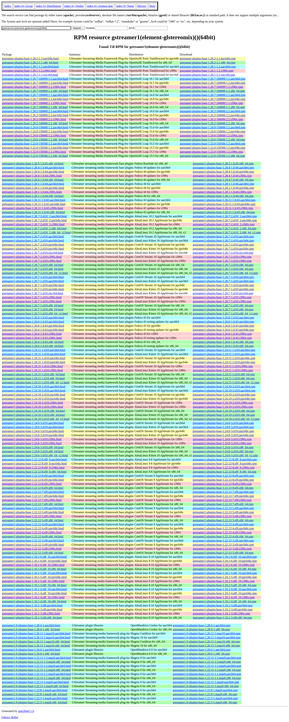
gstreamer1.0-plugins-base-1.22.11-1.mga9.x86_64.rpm (205, 686)
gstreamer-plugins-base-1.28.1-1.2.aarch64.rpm (208, 66)
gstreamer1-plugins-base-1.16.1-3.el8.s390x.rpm (221, 613)
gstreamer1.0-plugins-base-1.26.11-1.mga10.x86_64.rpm (206, 641)
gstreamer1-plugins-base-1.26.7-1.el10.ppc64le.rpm (223, 285)
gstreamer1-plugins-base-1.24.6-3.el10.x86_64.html (32, 447)
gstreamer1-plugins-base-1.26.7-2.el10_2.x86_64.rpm (224, 228)
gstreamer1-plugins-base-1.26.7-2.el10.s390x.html (32, 256)
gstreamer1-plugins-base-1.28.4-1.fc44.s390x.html (32, 175)
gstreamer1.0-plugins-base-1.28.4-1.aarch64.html (31, 625)
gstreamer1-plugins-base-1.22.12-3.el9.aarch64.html (33, 540)
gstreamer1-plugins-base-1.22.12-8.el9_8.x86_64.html (34, 471)
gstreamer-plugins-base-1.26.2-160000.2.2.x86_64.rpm (212, 123)
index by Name (125, 6)
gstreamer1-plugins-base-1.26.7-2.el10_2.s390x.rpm (223, 224)
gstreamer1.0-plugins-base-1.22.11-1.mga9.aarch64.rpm (206, 682)
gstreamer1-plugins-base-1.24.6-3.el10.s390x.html (32, 439)
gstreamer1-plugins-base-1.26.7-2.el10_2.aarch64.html (34, 216)
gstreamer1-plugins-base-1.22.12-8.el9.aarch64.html (33, 475)
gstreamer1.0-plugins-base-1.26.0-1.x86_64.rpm (201, 653)
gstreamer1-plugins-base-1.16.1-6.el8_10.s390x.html (33, 564)
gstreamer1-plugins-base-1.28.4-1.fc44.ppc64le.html (33, 171)
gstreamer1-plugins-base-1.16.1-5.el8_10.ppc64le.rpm (225, 577)
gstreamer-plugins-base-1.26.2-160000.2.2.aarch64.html (35, 111)
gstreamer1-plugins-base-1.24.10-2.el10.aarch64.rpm (224, 386)
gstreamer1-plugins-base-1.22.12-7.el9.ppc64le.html (33, 496)
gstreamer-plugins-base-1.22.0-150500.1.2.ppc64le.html (35, 147)
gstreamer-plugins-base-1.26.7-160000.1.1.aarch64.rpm (212, 95)
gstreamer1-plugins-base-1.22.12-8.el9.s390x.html (32, 483)
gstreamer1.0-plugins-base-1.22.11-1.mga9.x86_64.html (35, 686)
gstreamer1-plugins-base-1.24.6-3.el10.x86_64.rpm (223, 447)
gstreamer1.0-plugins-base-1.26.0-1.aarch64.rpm (201, 649)
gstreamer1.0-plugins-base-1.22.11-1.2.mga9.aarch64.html (36, 665)
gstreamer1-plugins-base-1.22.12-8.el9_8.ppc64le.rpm (225, 463)
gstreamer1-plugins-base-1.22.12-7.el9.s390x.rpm (222, 500)
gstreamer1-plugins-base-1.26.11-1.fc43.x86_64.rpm (224, 212)
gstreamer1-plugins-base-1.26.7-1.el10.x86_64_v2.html (35, 313)
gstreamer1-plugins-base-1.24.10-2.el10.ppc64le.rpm (224, 394)
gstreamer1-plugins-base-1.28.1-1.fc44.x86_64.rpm (223, 196)
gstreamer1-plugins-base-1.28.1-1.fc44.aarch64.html (33, 183)
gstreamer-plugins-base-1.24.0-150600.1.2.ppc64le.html (35, 131)
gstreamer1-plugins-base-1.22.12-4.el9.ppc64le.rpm (223, 528)
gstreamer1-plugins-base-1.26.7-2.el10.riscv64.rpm (223, 252)
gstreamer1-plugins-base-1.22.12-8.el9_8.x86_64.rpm (224, 471)
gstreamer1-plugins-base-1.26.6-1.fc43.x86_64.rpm (223, 341)
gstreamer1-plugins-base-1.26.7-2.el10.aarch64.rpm (223, 236)
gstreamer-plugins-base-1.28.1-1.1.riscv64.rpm (207, 74)
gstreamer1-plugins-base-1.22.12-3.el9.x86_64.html (32, 552)
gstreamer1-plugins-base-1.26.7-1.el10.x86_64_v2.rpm (225, 313)
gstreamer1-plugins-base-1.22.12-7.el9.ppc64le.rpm (223, 496)
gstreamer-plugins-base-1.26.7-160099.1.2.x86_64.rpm (212, 91)
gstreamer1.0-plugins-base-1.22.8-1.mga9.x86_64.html (34, 694)
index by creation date (100, 6)
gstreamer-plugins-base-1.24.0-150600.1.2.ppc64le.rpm (212, 131)
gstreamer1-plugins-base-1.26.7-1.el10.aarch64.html (33, 277)
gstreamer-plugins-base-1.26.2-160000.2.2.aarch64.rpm (212, 111)
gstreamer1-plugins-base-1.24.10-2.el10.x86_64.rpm (224, 410)
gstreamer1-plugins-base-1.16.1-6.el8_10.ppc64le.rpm (225, 560)
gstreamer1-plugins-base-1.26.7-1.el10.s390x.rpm (222, 297)
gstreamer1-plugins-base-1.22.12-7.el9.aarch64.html (33, 491)
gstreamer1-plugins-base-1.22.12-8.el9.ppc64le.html (33, 479)
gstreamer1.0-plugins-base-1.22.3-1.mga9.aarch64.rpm (205, 698)
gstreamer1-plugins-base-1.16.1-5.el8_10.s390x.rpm (223, 581)
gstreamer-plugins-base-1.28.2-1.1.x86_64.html (30, 62)
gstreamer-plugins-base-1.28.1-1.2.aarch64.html (30, 66)
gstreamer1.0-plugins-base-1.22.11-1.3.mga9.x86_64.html (36, 661)
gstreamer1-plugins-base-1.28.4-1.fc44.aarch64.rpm (223, 167)
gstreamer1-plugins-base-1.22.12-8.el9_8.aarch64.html (34, 459)
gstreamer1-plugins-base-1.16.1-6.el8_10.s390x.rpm (223, 564)
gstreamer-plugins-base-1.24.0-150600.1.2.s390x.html (34, 135)
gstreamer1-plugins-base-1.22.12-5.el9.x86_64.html (32, 520)
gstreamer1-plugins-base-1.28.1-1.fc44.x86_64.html (33, 196)
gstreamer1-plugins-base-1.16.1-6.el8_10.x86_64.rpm (224, 569)
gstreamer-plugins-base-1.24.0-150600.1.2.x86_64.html (35, 139)
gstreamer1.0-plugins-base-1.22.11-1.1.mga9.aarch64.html (36, 674)
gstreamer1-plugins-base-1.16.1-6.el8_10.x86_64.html (34, 569)
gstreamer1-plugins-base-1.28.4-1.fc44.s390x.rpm (222, 175)
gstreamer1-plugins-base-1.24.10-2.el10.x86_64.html (33, 410)
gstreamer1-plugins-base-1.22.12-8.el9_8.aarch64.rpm (225, 459)
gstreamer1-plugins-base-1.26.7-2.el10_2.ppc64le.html (34, 220)
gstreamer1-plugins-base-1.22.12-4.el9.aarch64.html (33, 524)
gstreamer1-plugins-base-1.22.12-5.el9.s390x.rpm (222, 516)
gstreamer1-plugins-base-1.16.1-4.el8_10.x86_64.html (34, 601)
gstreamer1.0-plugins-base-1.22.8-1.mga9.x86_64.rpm (205, 694)
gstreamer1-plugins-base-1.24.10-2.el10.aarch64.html (33, 386)
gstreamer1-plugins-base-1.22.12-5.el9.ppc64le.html (33, 512)
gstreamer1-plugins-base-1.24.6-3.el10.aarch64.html (33, 423)
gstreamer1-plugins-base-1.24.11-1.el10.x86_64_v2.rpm (226, 382)
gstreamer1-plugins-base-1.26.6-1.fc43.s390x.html (32, 333)
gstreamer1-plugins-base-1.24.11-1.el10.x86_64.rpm (224, 374)
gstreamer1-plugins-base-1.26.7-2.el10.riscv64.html (32, 252)
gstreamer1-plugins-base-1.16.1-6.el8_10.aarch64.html (34, 556)
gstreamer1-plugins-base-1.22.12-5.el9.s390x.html (32, 516)
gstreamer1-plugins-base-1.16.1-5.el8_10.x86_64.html (34, 585)
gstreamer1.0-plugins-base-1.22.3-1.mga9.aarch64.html (34, 698)
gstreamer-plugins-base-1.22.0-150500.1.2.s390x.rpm (211, 151)
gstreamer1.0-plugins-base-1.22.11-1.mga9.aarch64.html (35, 682)
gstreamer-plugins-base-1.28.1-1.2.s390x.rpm (207, 70)
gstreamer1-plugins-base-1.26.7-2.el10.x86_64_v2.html (35, 273)
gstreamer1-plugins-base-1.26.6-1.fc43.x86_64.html (33, 341)
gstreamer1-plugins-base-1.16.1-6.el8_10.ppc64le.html (34, 560)
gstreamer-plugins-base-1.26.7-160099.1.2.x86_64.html (35, 91)
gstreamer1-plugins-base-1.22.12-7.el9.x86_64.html (32, 504)
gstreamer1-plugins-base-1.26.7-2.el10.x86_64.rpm (223, 264)
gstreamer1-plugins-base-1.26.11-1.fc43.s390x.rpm (223, 208)
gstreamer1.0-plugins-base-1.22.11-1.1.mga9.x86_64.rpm (207, 678)
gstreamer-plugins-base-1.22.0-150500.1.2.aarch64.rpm (212, 143)
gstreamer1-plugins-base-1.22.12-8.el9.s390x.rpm (222, 483)
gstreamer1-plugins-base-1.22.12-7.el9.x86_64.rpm (223, 504)
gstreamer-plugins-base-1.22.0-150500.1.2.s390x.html (34, 151)
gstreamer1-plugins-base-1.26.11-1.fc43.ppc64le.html (33, 204)
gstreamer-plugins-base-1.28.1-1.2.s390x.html (29, 70)
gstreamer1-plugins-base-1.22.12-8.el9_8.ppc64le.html (34, 463)
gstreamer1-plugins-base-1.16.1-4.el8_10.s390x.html (33, 597)
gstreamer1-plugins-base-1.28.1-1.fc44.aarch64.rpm (223, 183)
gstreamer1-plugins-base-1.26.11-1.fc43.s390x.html (32, 208)
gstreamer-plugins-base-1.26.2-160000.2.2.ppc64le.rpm (212, 115)
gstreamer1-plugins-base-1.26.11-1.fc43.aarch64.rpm (224, 200)
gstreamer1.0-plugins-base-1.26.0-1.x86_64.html (31, 653)
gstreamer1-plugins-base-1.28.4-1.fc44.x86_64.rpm (223, 179)
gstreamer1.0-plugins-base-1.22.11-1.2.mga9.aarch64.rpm (207, 665)
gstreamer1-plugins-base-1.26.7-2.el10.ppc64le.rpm (223, 244)
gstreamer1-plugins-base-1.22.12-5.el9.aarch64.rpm (223, 508)
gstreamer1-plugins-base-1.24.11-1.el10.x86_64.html (33, 374)
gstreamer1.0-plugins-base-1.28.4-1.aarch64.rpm (201, 625)
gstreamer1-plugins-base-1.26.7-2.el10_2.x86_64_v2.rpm (227, 232)
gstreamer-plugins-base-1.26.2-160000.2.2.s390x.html (34, 119)
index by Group (23, 6)
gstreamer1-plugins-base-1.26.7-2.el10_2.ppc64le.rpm (225, 220)
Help (152, 6)
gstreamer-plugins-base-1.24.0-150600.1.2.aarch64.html (35, 127)
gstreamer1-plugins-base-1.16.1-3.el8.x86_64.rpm (222, 617)
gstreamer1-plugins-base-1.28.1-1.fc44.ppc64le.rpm (223, 187)
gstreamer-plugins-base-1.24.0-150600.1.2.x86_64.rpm (212, 139)
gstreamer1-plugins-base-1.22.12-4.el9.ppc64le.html (33, 528)
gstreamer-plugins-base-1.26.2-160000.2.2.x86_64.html (35, 123)
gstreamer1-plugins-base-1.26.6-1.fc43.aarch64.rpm (223, 317)
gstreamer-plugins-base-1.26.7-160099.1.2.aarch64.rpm (212, 78)
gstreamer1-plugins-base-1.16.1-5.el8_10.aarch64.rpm (225, 573)
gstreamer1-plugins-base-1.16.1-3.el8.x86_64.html (32, 617)
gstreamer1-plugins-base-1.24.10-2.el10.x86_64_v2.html (35, 419)
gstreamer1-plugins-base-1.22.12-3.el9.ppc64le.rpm (223, 544)
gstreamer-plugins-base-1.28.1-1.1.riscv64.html (30, 74)
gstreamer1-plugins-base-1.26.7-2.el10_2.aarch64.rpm (225, 216)
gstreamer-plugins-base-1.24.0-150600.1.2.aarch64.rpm (212, 127)
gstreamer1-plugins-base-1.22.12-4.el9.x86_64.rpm (223, 536)
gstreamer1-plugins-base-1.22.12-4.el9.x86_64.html (32, 536)
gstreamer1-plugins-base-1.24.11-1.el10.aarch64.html (33, 350)
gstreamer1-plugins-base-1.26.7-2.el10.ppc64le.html (33, 244)
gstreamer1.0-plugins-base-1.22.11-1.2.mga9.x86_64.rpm (207, 670)
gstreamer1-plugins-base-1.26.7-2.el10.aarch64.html (33, 236)
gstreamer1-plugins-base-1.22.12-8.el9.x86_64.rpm (223, 487)
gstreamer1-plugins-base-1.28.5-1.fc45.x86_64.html (33, 163)
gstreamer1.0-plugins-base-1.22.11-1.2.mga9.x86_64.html (36, 670)
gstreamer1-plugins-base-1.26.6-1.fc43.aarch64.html (33, 317)
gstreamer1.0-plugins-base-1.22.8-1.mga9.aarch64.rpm (205, 690)
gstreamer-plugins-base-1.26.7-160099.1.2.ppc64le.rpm (212, 82)
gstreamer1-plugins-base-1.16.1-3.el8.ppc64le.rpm (222, 609)
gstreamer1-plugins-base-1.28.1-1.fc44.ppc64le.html (33, 187)
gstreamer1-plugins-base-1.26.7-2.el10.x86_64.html (32, 264)
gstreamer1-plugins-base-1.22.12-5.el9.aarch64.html (33, 508)
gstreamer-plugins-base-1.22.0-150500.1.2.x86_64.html (35, 155)
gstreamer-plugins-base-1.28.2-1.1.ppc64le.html (30, 58)
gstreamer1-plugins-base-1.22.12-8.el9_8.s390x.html (33, 467)
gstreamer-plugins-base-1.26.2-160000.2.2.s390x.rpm (211, 119)
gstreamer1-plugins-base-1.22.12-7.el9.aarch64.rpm (223, 491)
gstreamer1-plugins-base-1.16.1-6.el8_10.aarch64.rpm (225, 556)
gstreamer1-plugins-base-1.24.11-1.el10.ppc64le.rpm (224, 358)
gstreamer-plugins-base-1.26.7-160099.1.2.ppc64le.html (35, 82)
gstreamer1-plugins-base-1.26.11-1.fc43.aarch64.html (33, 200)
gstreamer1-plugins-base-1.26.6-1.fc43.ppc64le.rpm (223, 325)
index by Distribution (48, 6)
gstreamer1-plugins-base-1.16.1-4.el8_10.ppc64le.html (34, 593)
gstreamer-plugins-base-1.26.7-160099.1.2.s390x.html (34, 86)
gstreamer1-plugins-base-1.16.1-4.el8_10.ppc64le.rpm (225, 593)
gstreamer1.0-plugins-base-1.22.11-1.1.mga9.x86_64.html (36, 678)
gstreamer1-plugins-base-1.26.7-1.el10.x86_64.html (32, 305)
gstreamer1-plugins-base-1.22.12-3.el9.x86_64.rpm (223, 552)
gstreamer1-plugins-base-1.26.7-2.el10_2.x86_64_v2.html (36, 232)
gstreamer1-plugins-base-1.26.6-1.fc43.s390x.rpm (222, 333)
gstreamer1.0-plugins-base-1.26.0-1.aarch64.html (31, 649)
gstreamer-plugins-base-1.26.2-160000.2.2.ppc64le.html (35, 115)
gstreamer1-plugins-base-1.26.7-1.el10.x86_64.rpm (223, 305)
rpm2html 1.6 (26, 711)
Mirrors (141, 6)
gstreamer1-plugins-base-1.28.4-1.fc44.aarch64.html (33, 167)
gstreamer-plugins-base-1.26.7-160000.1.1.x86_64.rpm (212, 107)
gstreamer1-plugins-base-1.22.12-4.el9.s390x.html (32, 532)
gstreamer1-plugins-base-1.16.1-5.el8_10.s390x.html (33, 581)
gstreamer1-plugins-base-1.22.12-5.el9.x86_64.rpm (223, 520)
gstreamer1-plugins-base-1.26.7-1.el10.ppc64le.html (33, 285)
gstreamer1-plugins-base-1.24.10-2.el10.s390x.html (32, 402)
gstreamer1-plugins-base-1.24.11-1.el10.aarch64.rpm (224, 350)
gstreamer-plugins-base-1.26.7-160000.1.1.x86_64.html (35, 107)
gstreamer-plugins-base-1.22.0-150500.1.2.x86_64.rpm (212, 155)
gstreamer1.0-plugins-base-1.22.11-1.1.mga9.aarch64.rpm (207, 674)
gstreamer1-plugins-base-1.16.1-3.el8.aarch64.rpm (222, 605)
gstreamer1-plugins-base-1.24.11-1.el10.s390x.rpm (223, 366)
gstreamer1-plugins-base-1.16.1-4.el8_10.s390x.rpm (223, 597)
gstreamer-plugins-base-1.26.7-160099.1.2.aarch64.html (35, 78)
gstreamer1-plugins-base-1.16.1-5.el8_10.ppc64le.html (34, 577)
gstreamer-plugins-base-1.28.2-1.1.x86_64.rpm (207, 62)
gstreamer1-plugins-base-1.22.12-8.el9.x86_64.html (32, 487)
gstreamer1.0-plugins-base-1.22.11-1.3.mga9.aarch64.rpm (207, 657)
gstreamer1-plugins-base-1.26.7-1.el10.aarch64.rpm (223, 277)
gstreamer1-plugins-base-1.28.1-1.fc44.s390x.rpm (222, 191)
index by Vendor (74, 6)
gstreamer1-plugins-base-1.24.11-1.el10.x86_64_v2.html (35, 382)
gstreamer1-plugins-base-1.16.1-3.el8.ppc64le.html (32, 609)
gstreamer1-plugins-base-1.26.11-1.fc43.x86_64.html (33, 212)
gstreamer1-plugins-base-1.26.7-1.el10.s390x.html (32, 297)
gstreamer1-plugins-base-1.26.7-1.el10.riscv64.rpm (223, 293)
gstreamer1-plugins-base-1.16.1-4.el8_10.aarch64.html (34, 589)
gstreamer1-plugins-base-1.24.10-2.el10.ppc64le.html (33, 394)
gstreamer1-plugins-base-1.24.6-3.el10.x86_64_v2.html (35, 455)
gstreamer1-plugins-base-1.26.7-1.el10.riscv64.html (32, 293)
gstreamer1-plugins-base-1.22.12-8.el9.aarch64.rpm (223, 475)
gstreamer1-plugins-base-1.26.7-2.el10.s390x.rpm (222, 256)
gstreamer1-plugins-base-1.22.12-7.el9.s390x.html (32, 500)
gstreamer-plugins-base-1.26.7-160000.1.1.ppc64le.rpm (212, 99)
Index (7, 6)
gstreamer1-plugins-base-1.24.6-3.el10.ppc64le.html (33, 431)
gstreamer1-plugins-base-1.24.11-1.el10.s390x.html (32, 366)
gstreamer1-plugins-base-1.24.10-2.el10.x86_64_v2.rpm (226, 419)
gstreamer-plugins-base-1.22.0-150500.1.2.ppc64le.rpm (212, 147)
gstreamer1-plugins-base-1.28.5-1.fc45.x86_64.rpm (223, 163)
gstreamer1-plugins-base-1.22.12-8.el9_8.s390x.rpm (223, 467)
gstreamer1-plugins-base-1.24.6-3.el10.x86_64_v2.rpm (225, 455)
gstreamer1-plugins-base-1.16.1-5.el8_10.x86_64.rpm (224, 585)
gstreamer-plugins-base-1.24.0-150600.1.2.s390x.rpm (211, 135)
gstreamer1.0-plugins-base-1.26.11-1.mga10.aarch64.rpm (206, 633)
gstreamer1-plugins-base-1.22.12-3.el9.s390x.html (32, 548)
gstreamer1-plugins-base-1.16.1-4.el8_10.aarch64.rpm (225, 589)
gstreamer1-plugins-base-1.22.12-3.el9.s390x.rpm (222, 548)
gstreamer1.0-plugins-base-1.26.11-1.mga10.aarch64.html (36, 633)
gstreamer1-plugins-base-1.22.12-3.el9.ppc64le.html (33, 544)
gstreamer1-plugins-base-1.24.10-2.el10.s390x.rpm (223, 402)
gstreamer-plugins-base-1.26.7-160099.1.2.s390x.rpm (211, 86)
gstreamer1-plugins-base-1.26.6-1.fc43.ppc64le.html (33, 325)
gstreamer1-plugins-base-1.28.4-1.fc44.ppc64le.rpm (223, 171)
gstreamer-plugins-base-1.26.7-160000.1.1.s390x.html (34, 103)
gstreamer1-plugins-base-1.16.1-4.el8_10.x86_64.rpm (224, 601)
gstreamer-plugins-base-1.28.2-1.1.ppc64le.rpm (208, 58)
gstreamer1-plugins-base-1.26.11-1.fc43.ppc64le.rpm (224, 204)
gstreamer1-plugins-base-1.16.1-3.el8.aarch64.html (32, 605)
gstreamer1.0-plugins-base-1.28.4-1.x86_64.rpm (201, 629)
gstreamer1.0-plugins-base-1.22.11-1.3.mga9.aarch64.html (36, 657)
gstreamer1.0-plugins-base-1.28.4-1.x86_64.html (31, 629)
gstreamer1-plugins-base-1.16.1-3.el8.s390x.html (31, 613)
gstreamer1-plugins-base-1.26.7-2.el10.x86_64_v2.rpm (225, 273)
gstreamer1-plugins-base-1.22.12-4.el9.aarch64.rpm (223, 524)
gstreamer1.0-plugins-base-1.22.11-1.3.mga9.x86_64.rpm (207, 661)
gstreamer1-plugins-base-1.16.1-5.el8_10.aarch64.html (34, 573)
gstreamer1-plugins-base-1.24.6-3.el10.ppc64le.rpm (223, 431)
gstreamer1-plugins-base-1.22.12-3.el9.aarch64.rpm (223, 540)
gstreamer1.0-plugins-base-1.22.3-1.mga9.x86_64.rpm (205, 702)
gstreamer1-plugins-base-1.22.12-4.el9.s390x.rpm (222, 532)
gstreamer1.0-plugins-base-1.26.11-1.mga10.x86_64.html (36, 641)
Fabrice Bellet (9, 717)
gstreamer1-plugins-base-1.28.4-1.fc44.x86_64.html (33, 179)
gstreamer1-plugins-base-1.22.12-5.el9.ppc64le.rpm (223, 512)
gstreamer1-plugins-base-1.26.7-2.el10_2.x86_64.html (34, 228)
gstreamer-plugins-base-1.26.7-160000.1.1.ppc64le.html (35, 99)
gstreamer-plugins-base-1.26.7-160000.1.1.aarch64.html (35, 95)
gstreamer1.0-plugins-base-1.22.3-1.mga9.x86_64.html (34, 702)
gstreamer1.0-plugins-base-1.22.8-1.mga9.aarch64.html (34, 690)
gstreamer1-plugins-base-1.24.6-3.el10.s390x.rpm (222, 439)
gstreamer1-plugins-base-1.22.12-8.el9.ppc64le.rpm (223, 479)
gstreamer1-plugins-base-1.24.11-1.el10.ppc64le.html (33, 358)
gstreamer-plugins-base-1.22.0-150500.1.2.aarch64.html (35, 143)
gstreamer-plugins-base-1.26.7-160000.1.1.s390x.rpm (211, 103)
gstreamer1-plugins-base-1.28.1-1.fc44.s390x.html (32, 191)
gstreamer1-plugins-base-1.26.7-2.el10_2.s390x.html (33, 224)
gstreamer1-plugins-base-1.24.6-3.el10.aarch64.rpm (223, 423)
